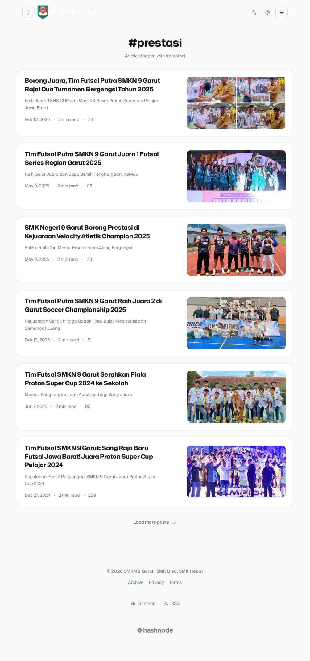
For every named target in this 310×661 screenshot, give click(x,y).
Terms (175, 582)
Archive (135, 582)
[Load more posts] (155, 522)
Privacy (156, 582)
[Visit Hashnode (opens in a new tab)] (155, 630)
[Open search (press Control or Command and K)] (253, 12)
